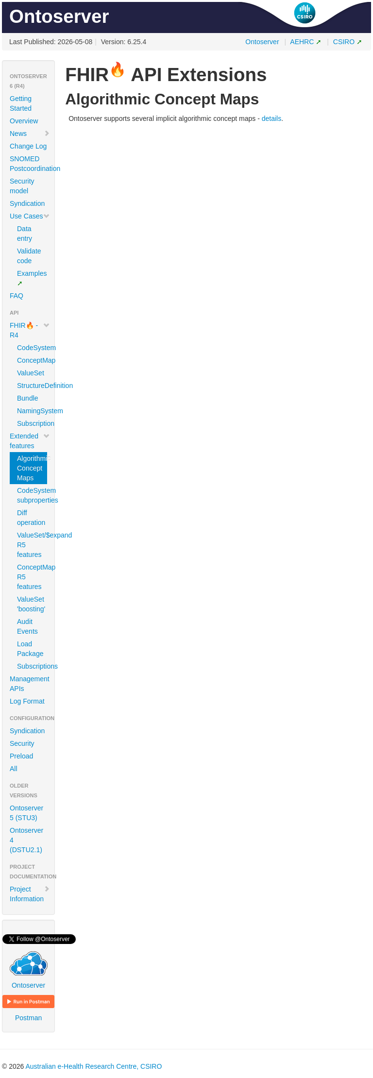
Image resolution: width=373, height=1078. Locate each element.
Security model (22, 186)
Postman (28, 1008)
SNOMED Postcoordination (32, 163)
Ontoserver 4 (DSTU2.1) (26, 840)
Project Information (30, 894)
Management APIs (30, 683)
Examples (32, 273)
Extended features (30, 441)
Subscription (32, 423)
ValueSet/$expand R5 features (32, 544)
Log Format (27, 701)
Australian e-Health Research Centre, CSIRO (93, 1066)
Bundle (27, 398)
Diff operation (31, 517)
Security (22, 743)
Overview (24, 121)
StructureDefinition (32, 385)
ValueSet (30, 373)
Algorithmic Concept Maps (32, 468)
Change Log (28, 146)
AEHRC (302, 42)
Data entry (24, 233)
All (13, 769)
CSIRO (344, 42)
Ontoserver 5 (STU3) (26, 813)
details (271, 118)
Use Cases (30, 216)
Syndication (27, 203)
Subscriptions (32, 666)
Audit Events (27, 626)
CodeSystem (32, 348)
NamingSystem (32, 411)
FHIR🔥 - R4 (30, 330)
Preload (21, 756)
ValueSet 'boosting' (31, 604)
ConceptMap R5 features (32, 576)
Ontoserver (262, 42)
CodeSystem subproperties (32, 495)
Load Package (30, 648)
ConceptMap (32, 360)
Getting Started (21, 103)
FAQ (16, 296)
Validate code (29, 256)
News (30, 133)
